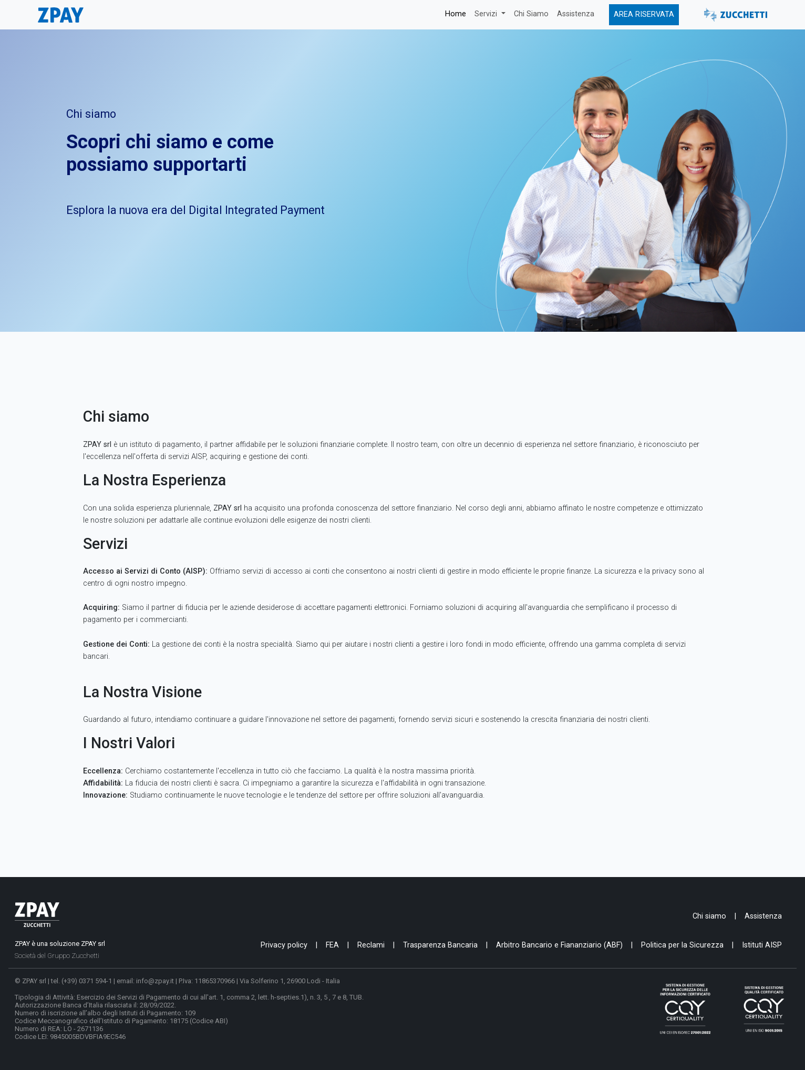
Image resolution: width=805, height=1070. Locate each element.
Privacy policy (284, 945)
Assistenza (575, 13)
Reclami (371, 945)
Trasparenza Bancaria (440, 945)
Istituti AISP (762, 945)
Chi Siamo (531, 13)
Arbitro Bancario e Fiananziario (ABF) (559, 945)
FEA (332, 945)
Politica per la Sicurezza (682, 945)
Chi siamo (709, 916)
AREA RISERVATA (644, 14)
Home (455, 13)
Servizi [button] (486, 13)
